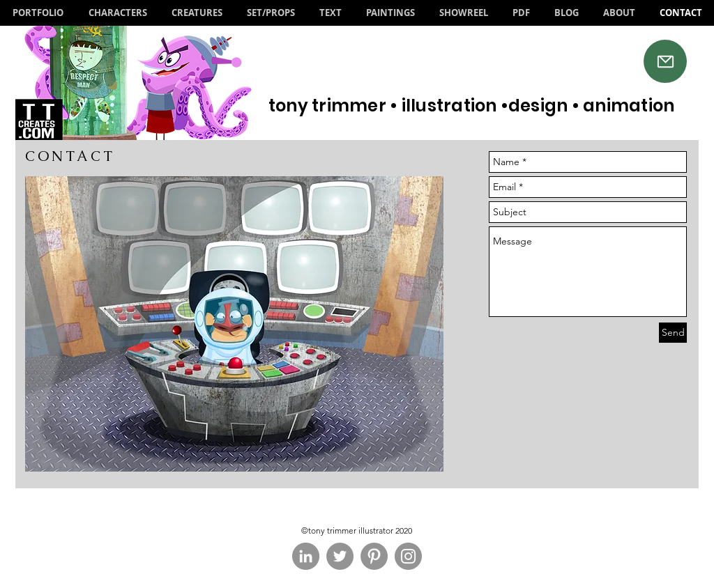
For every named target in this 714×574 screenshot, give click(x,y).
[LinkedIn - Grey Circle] (305, 556)
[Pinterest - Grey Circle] (374, 556)
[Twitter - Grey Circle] (340, 556)
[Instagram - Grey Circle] (408, 556)
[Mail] (665, 61)
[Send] (673, 333)
